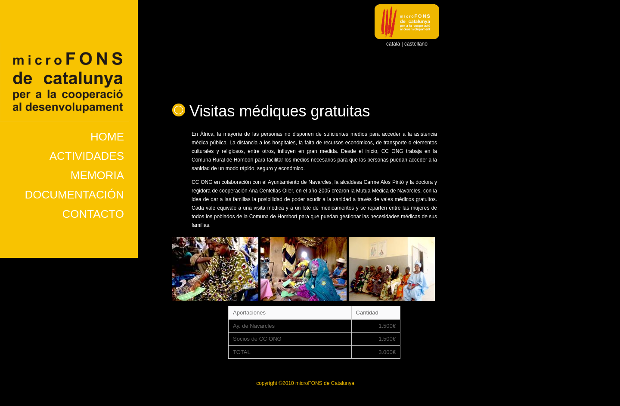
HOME (107, 136)
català (393, 44)
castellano (416, 44)
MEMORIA (97, 175)
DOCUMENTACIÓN (74, 194)
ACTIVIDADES (87, 156)
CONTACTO (93, 214)
